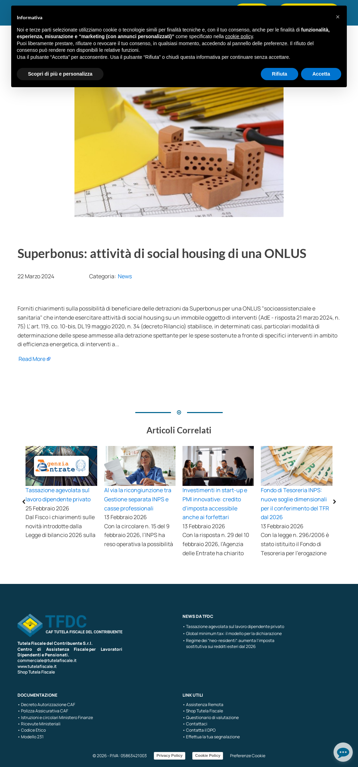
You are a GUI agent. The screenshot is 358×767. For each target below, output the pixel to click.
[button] (337, 16)
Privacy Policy (170, 755)
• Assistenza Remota (202, 704)
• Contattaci (194, 724)
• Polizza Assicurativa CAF (42, 711)
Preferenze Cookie (247, 756)
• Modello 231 (30, 737)
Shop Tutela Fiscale (36, 672)
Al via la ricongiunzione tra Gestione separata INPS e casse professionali (137, 499)
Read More (32, 359)
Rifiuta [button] (279, 74)
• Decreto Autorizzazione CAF (46, 704)
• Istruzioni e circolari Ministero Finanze (55, 717)
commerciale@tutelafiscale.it (47, 660)
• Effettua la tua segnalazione (211, 737)
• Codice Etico (31, 730)
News (125, 276)
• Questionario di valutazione (210, 717)
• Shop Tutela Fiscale (202, 711)
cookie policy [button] (239, 36)
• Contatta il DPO (199, 730)
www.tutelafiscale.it (37, 666)
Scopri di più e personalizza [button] (60, 74)
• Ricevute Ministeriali (38, 724)
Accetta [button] (321, 74)
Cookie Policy (207, 755)
